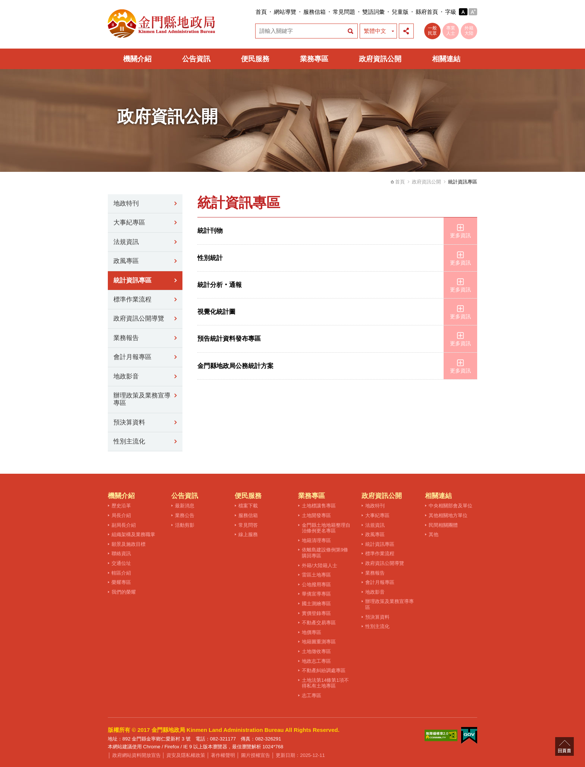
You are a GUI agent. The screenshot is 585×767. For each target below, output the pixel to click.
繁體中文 (375, 31)
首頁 (261, 12)
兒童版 (400, 12)
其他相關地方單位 (448, 515)
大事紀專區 (129, 222)
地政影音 (126, 376)
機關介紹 (137, 59)
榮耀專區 (121, 582)
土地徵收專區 (316, 651)
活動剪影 (184, 525)
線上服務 (248, 534)
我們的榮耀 (124, 592)
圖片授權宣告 (255, 755)
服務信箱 (314, 12)
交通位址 (121, 563)
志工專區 (311, 695)
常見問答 (248, 525)
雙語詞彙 (373, 12)
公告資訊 (196, 59)
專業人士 (450, 30)
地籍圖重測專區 (319, 641)
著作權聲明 (223, 755)
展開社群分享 (406, 31)
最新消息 (184, 505)
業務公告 (184, 515)
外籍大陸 (468, 30)
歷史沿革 (121, 505)
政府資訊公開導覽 (138, 318)
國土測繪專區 (316, 603)
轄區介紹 (121, 573)
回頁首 (564, 746)
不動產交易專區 (319, 622)
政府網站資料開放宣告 (136, 755)
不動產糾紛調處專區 (323, 670)
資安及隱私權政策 (185, 755)
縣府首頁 (427, 12)
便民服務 (255, 59)
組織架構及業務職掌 (133, 534)
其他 (433, 534)
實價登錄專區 (316, 613)
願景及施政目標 (129, 544)
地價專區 (311, 632)
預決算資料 (129, 422)
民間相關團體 (443, 525)
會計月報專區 (132, 357)
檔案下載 (248, 505)
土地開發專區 (316, 515)
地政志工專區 (316, 661)
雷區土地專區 (316, 575)
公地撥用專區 (316, 584)
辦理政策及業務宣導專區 (142, 399)
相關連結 (446, 59)
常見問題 (344, 12)
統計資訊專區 (132, 280)
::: (253, 12)
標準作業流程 (132, 299)
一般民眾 (432, 30)
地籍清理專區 (316, 540)
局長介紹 (121, 515)
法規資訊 (126, 241)
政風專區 (126, 261)
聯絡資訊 (121, 553)
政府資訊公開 (380, 59)
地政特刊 (126, 203)
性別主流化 (129, 441)
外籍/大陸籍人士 (319, 565)
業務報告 (126, 337)
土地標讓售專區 (319, 505)
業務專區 (314, 59)
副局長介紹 (124, 525)
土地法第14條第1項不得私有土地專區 (325, 683)
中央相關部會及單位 (450, 505)
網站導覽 (285, 12)
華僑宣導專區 (316, 594)
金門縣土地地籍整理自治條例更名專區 (326, 528)
